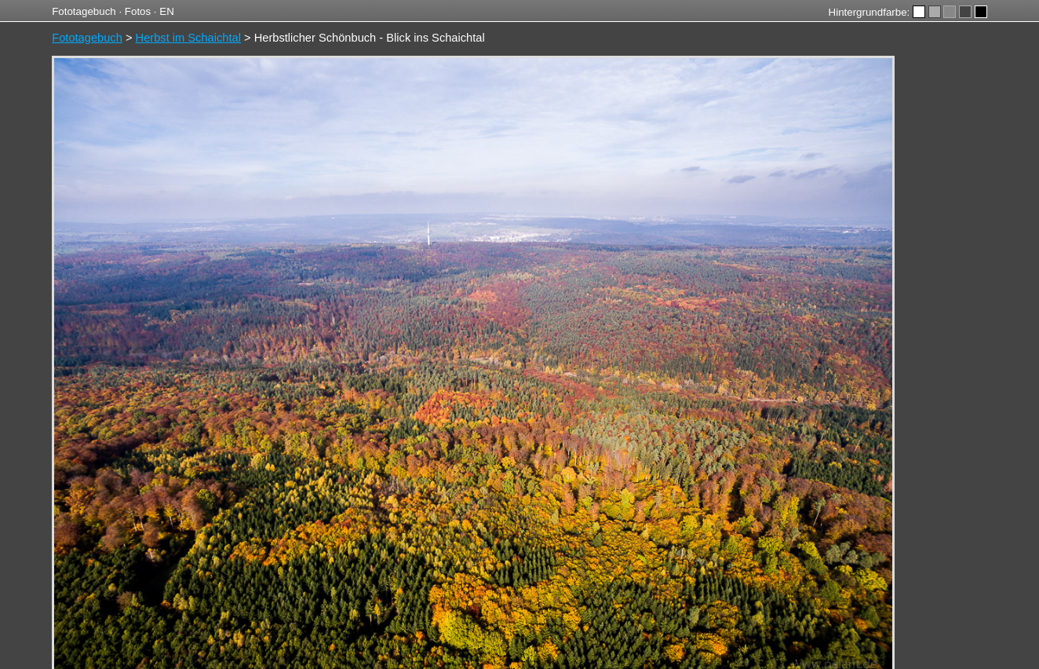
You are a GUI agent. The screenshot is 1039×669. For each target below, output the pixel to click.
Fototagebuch (84, 11)
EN (166, 11)
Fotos (138, 11)
